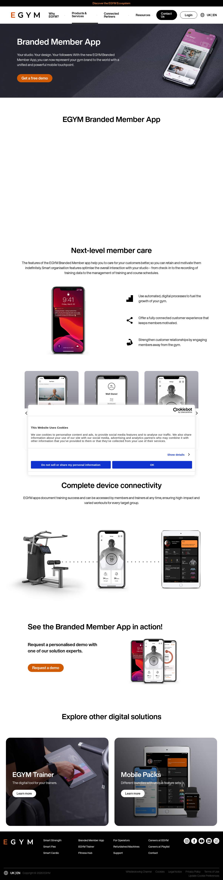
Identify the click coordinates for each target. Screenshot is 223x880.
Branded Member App (91, 840)
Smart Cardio (51, 853)
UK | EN (212, 15)
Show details (176, 454)
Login (188, 15)
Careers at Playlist (159, 846)
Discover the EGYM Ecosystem (111, 3)
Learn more (24, 793)
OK (152, 464)
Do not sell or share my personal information (70, 464)
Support (118, 853)
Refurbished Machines (126, 846)
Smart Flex (49, 846)
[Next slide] (196, 413)
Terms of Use (211, 872)
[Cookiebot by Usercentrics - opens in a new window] (176, 410)
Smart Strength (52, 840)
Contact (153, 853)
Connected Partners (111, 15)
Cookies (160, 872)
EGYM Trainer (86, 846)
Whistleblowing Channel (139, 872)
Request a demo (45, 667)
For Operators (121, 840)
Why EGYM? (54, 15)
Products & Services (79, 14)
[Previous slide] (26, 413)
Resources (143, 15)
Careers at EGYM (158, 840)
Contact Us (166, 15)
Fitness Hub (85, 853)
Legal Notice (175, 872)
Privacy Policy (193, 872)
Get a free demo (34, 78)
